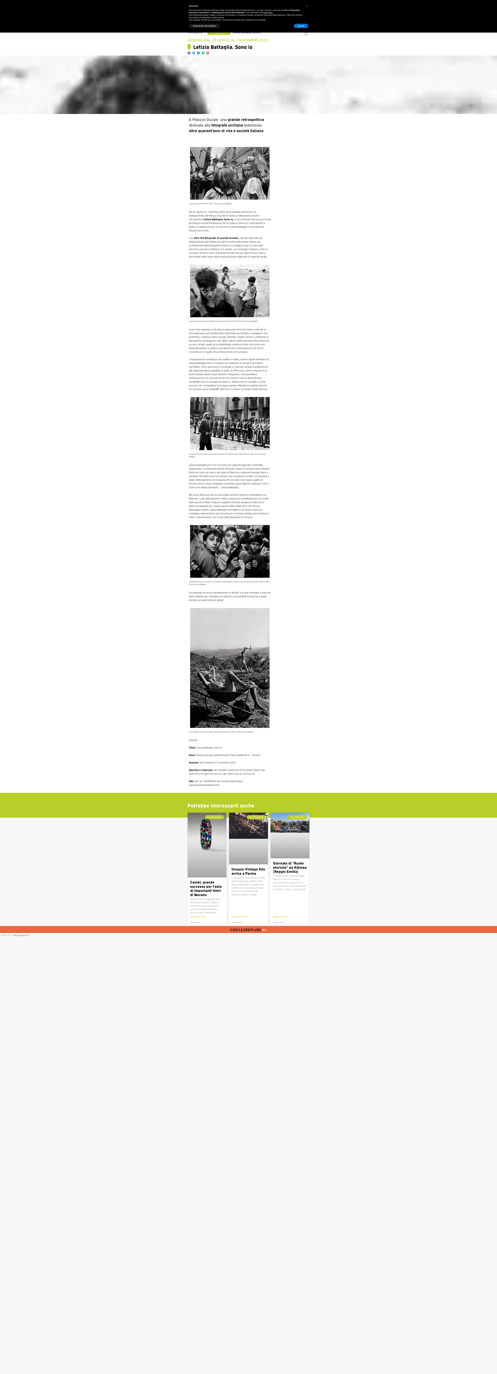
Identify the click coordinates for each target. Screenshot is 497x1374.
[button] (189, 53)
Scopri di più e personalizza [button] (204, 1367)
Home (199, 23)
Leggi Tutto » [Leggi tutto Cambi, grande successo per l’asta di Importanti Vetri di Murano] (198, 916)
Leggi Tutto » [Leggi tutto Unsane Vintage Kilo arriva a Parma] (239, 916)
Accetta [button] (301, 1367)
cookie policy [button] (268, 1354)
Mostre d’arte (262, 23)
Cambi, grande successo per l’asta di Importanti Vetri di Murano (206, 888)
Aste (276, 23)
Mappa (286, 23)
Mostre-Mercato (243, 23)
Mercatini (226, 23)
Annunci (297, 23)
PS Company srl (21, 935)
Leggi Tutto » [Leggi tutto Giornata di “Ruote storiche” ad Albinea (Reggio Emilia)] (281, 916)
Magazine (211, 23)
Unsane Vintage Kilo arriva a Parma (248, 870)
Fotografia (213, 31)
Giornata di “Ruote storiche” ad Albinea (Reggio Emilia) (290, 867)
